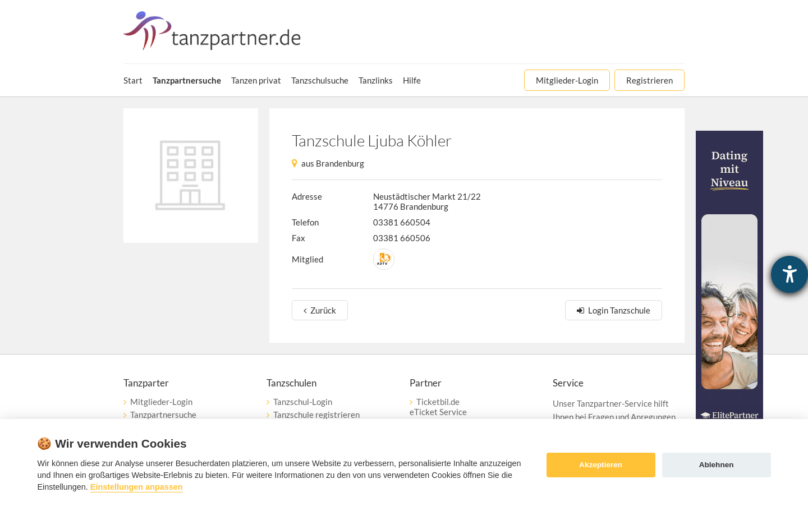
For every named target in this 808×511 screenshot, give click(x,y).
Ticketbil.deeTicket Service (438, 407)
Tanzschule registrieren (316, 414)
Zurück (323, 310)
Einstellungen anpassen (136, 486)
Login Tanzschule (619, 310)
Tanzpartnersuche (163, 414)
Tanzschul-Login (302, 402)
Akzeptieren (600, 465)
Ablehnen (716, 465)
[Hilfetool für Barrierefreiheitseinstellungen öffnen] (789, 274)
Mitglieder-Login (161, 402)
